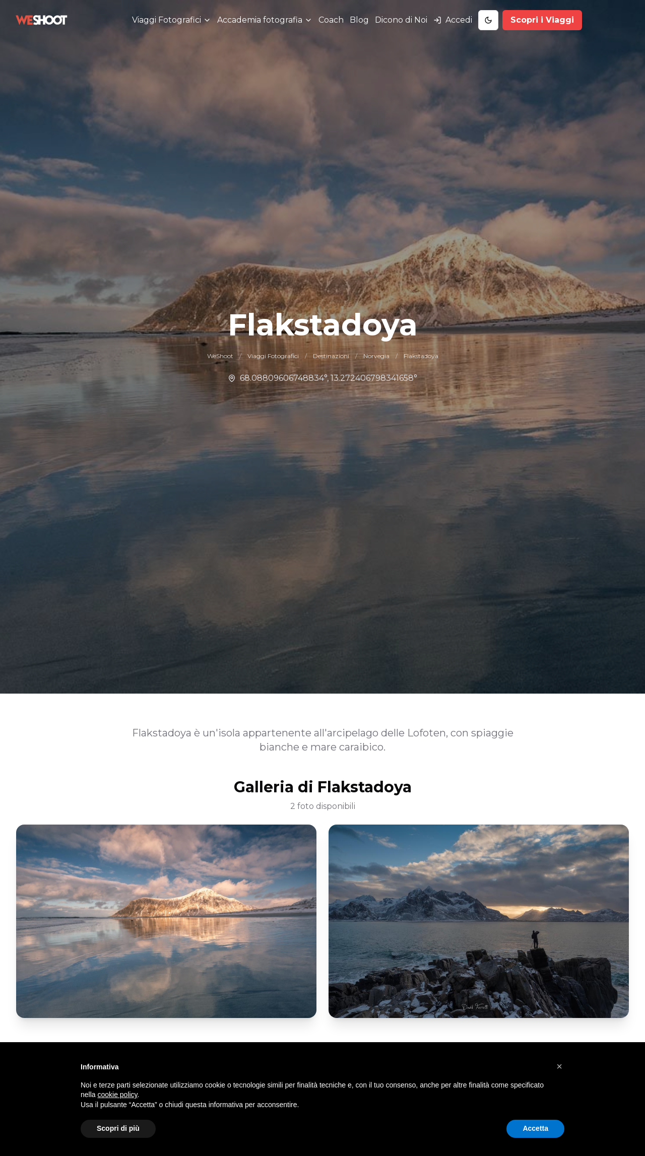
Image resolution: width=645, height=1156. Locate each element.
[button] (559, 1066)
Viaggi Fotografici (273, 356)
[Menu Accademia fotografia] (264, 20)
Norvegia (376, 356)
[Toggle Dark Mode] (488, 20)
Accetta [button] (535, 1128)
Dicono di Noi (401, 20)
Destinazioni (331, 356)
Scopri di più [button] (118, 1128)
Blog (359, 20)
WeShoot (220, 356)
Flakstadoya (421, 356)
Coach (331, 20)
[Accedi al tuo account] (452, 20)
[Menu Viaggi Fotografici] (171, 20)
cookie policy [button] (117, 1095)
